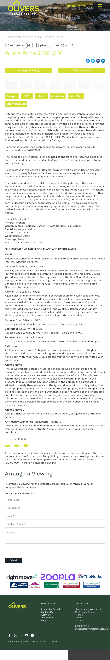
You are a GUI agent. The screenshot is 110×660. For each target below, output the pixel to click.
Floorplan (11, 96)
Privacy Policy (55, 641)
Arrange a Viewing (28, 70)
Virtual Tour (75, 96)
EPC (27, 96)
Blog (43, 620)
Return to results (16, 104)
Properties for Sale (51, 609)
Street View (57, 96)
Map (41, 96)
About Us (46, 615)
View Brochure (81, 70)
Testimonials (47, 617)
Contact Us (47, 612)
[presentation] (20, 549)
